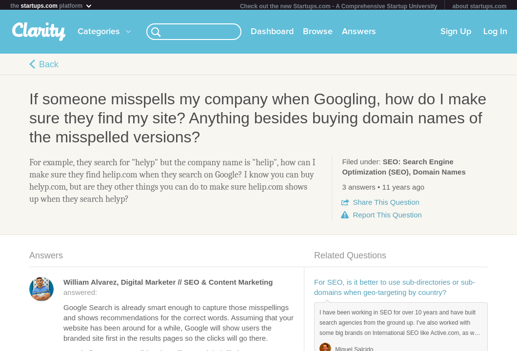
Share (386, 204)
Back (49, 66)
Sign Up (455, 33)
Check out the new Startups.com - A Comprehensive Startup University (338, 6)
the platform (51, 5)
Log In (495, 33)
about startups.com (479, 6)
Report (387, 217)
